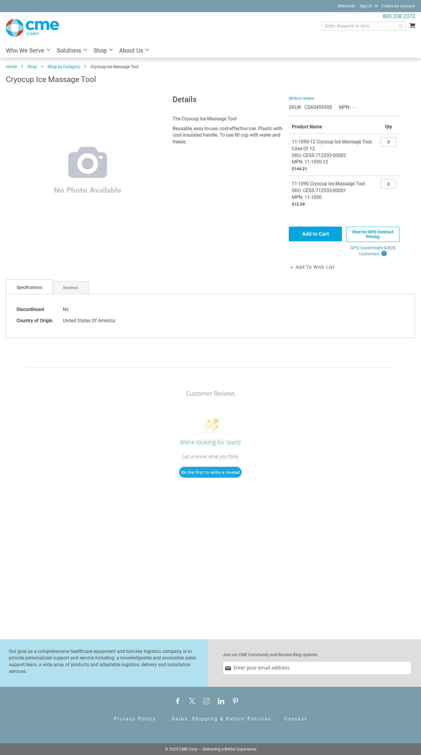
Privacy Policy (135, 719)
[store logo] (32, 28)
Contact (295, 719)
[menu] (210, 51)
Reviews (70, 287)
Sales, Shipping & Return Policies (221, 719)
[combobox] (363, 26)
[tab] (29, 287)
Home (11, 66)
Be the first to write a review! (210, 472)
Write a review (301, 98)
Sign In (366, 6)
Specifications (29, 287)
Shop (32, 66)
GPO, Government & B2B (372, 251)
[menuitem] (26, 51)
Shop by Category (63, 66)
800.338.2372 (399, 16)
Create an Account (398, 6)
